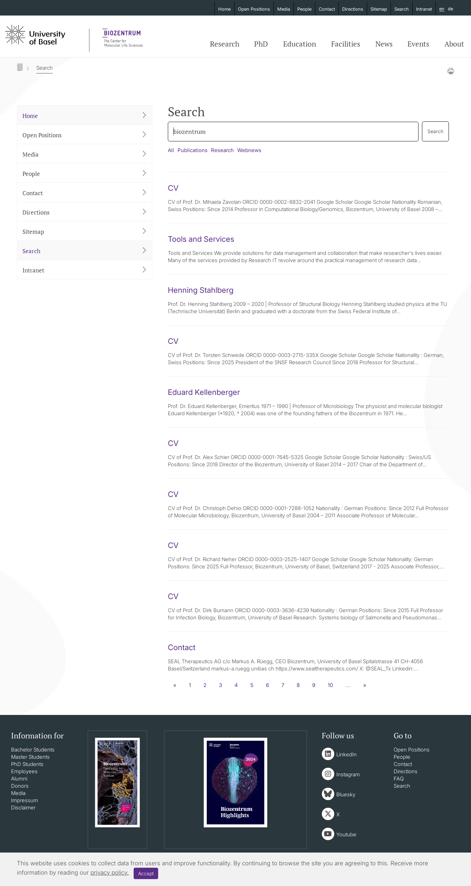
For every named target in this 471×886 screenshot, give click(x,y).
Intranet (424, 9)
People (304, 9)
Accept (146, 873)
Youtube (346, 834)
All (171, 150)
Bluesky (345, 794)
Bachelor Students (33, 749)
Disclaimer (23, 807)
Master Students (30, 757)
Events (418, 44)
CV (173, 187)
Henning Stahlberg (200, 290)
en (441, 9)
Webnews (249, 150)
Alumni (19, 778)
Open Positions (254, 9)
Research (224, 44)
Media (283, 9)
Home (224, 9)
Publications (192, 150)
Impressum (24, 800)
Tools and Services (201, 239)
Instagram (348, 774)
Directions (352, 9)
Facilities (345, 44)
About (454, 44)
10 (330, 685)
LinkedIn (346, 754)
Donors (20, 786)
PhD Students (27, 764)
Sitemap (379, 9)
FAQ (399, 778)
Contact (327, 9)
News (384, 44)
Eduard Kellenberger (204, 392)
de (450, 8)
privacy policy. (109, 872)
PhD (261, 44)
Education (299, 44)
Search (401, 9)
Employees (24, 771)
